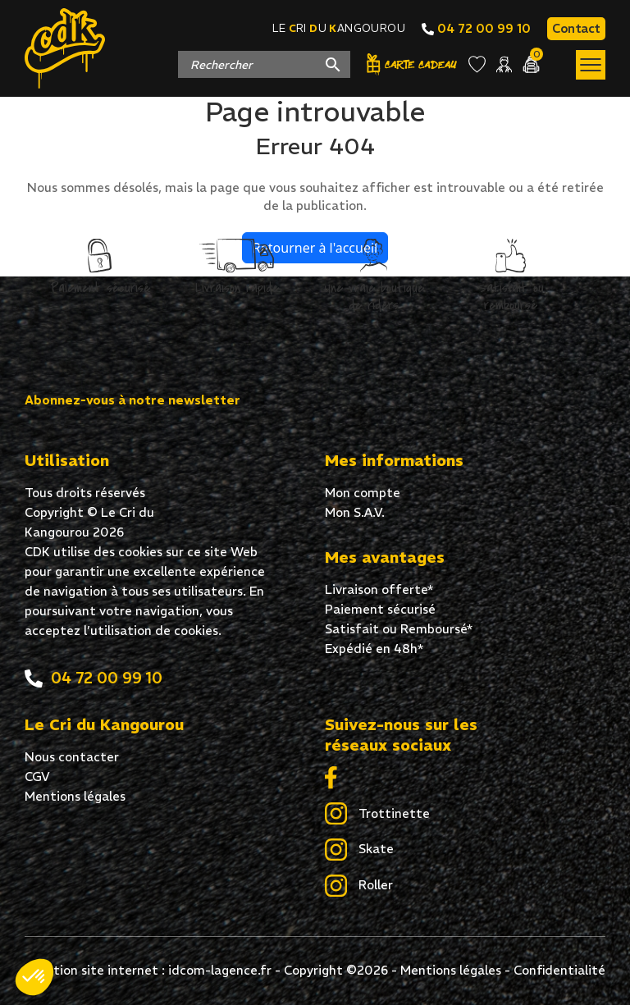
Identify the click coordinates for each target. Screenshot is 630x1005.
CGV (37, 776)
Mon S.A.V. (355, 512)
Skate (359, 850)
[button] (34, 977)
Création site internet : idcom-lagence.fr (148, 970)
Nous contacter (72, 757)
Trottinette (377, 814)
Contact (576, 28)
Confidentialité (559, 970)
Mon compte (362, 492)
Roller (359, 886)
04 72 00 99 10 (476, 28)
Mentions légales (75, 796)
